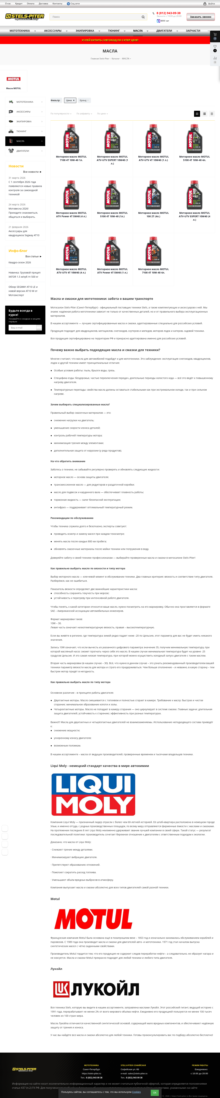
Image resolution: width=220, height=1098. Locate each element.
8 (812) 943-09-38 (169, 13)
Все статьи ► (33, 256)
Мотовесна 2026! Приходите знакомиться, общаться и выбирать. (23, 212)
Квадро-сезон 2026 (20, 262)
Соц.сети (73, 4)
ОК (154, 1092)
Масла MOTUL (13, 88)
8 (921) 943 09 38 (94, 1078)
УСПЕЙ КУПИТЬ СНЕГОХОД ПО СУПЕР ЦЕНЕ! (110, 40)
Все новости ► (32, 171)
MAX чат (163, 20)
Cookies (136, 1092)
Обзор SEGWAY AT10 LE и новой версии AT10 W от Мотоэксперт (23, 291)
